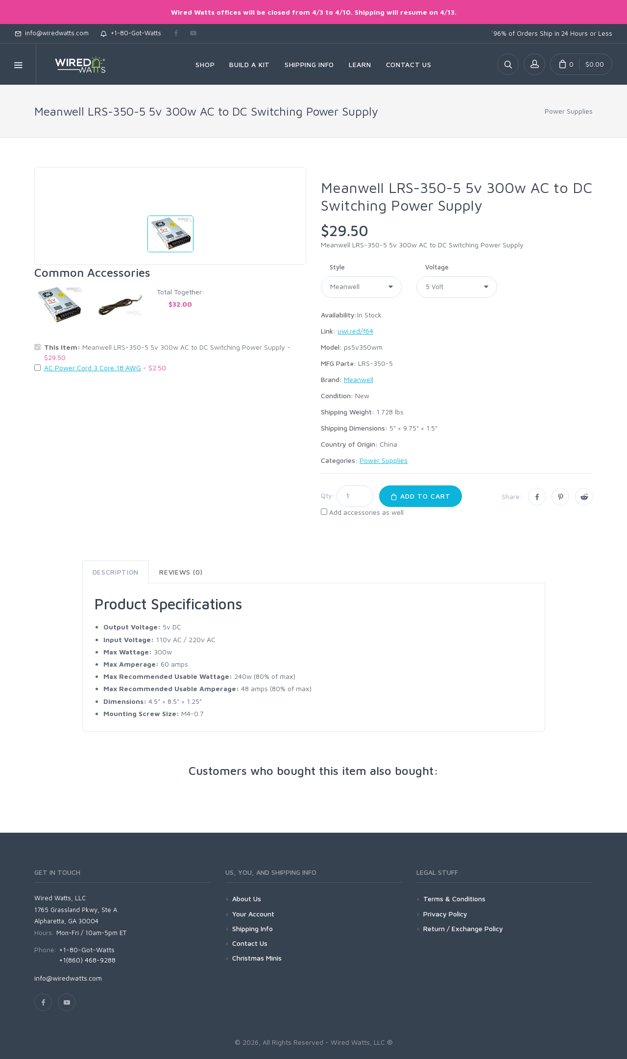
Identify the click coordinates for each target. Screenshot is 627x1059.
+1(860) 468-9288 (87, 960)
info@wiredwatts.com (52, 33)
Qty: (328, 495)
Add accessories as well (366, 512)
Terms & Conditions (454, 898)
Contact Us (249, 943)
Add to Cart (420, 496)
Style (337, 267)
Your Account (253, 914)
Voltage (437, 267)
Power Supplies (569, 111)
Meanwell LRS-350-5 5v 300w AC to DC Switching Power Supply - (167, 352)
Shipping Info (252, 928)
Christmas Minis (257, 958)
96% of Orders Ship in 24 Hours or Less (551, 33)
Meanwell (358, 379)
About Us (246, 898)
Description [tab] (116, 572)
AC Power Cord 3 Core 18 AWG (92, 367)
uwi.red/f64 (355, 331)
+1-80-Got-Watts (130, 33)
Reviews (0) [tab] (181, 572)
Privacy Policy (445, 914)
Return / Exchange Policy (463, 928)
